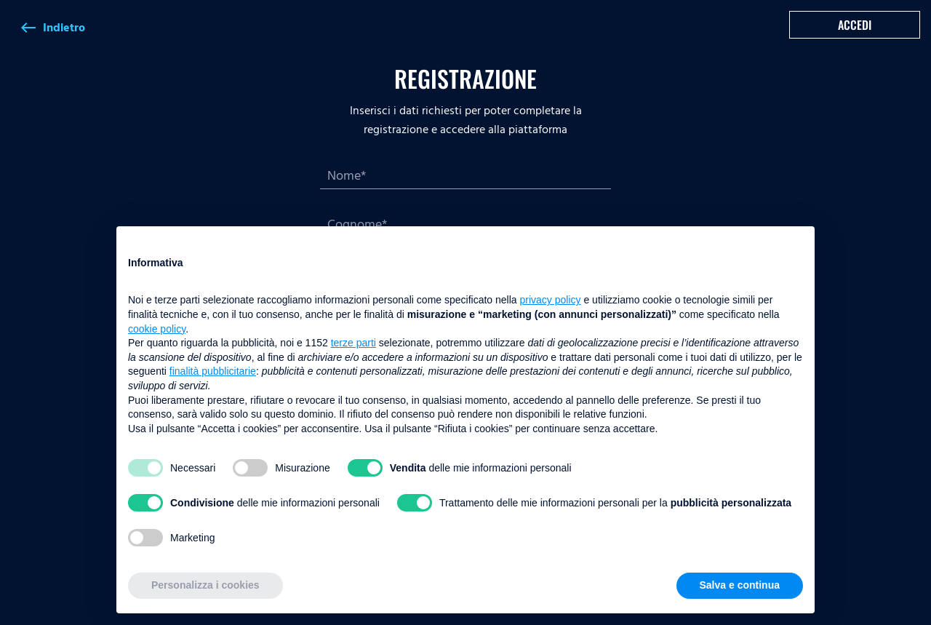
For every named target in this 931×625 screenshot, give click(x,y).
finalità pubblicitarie (212, 371)
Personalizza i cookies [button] (205, 585)
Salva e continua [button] (740, 585)
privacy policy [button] (550, 300)
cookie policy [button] (156, 329)
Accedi (854, 24)
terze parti (353, 343)
